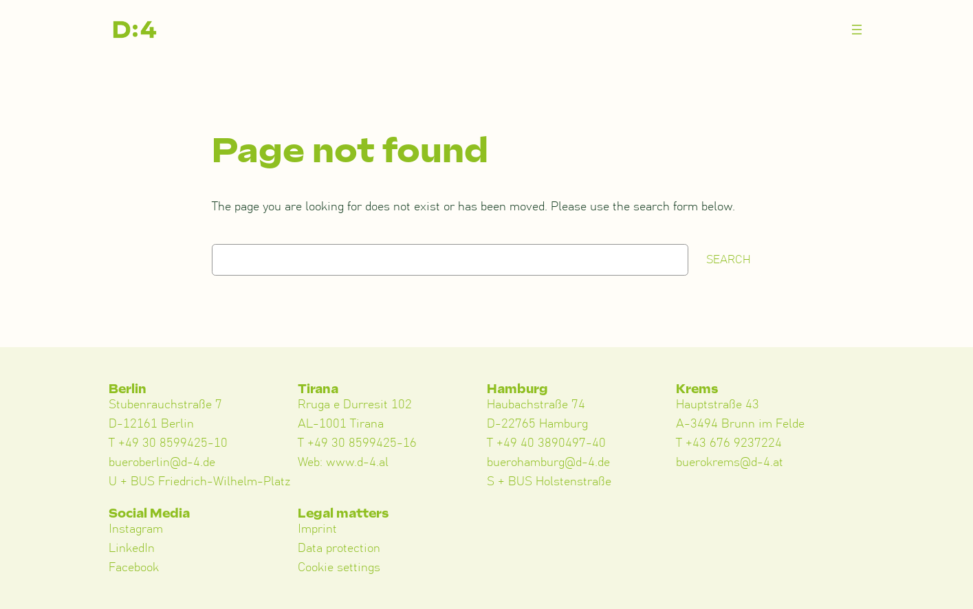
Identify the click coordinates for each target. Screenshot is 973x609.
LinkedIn (132, 548)
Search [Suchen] (728, 259)
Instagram (136, 529)
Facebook (134, 568)
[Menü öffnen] (857, 29)
